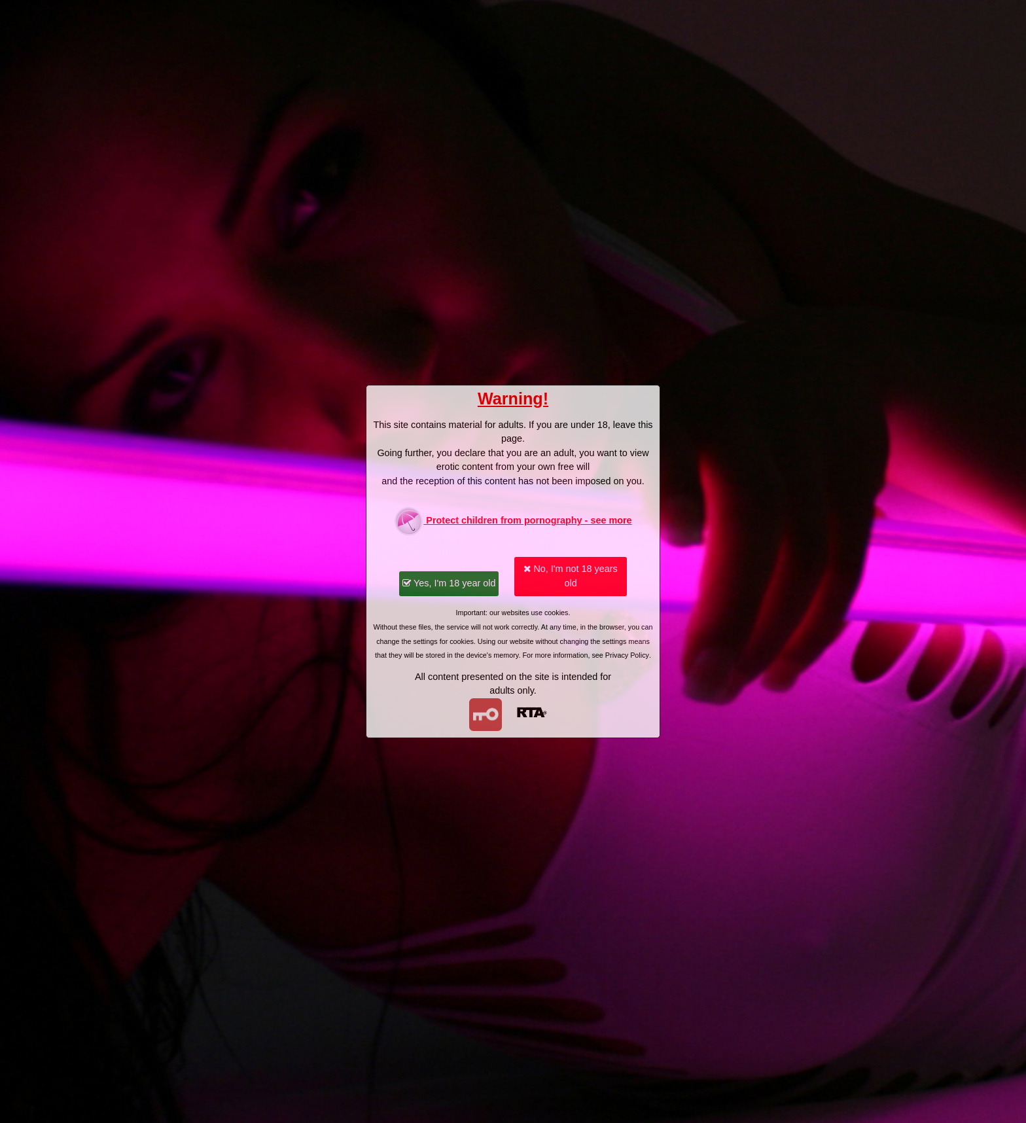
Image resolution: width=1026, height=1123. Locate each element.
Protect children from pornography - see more (512, 521)
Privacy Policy (627, 655)
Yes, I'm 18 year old (448, 583)
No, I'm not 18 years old (570, 575)
